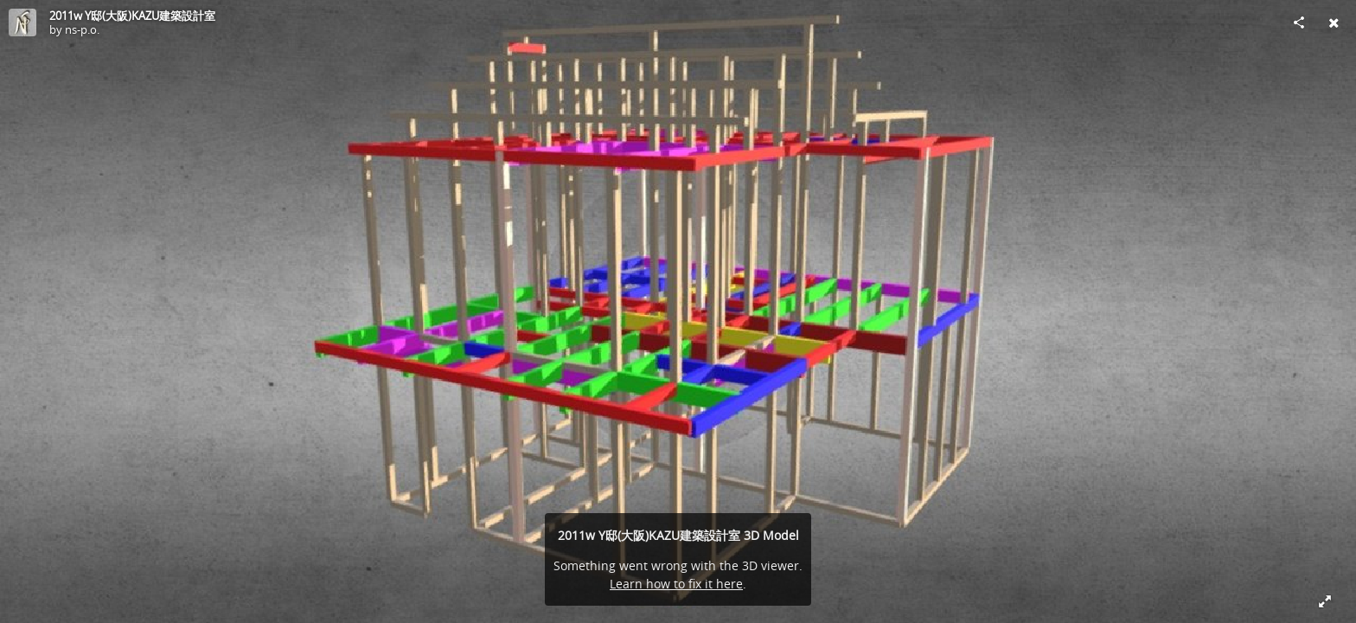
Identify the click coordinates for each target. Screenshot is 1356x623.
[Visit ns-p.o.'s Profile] (22, 22)
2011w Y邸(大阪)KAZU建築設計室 (132, 15)
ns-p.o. (82, 29)
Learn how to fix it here (676, 583)
